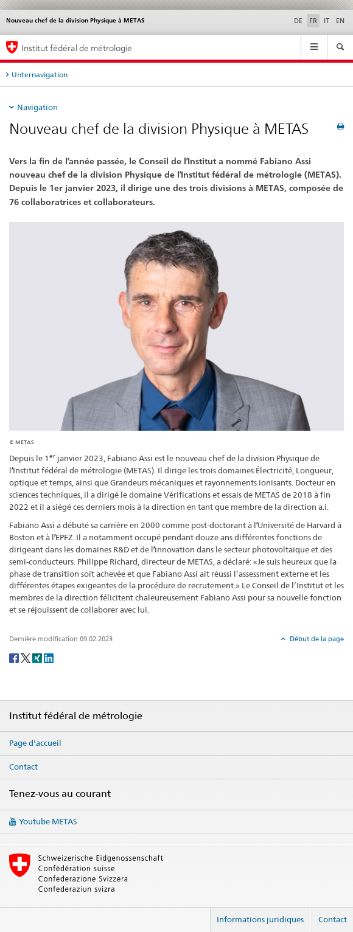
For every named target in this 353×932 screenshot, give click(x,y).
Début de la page (316, 639)
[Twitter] (26, 657)
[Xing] (38, 657)
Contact (23, 766)
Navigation (37, 107)
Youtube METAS (48, 821)
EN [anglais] (340, 20)
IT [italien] (326, 20)
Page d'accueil (35, 743)
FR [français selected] (313, 20)
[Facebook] (15, 657)
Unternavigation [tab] (40, 74)
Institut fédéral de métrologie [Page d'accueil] (76, 48)
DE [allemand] (298, 20)
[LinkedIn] (49, 657)
